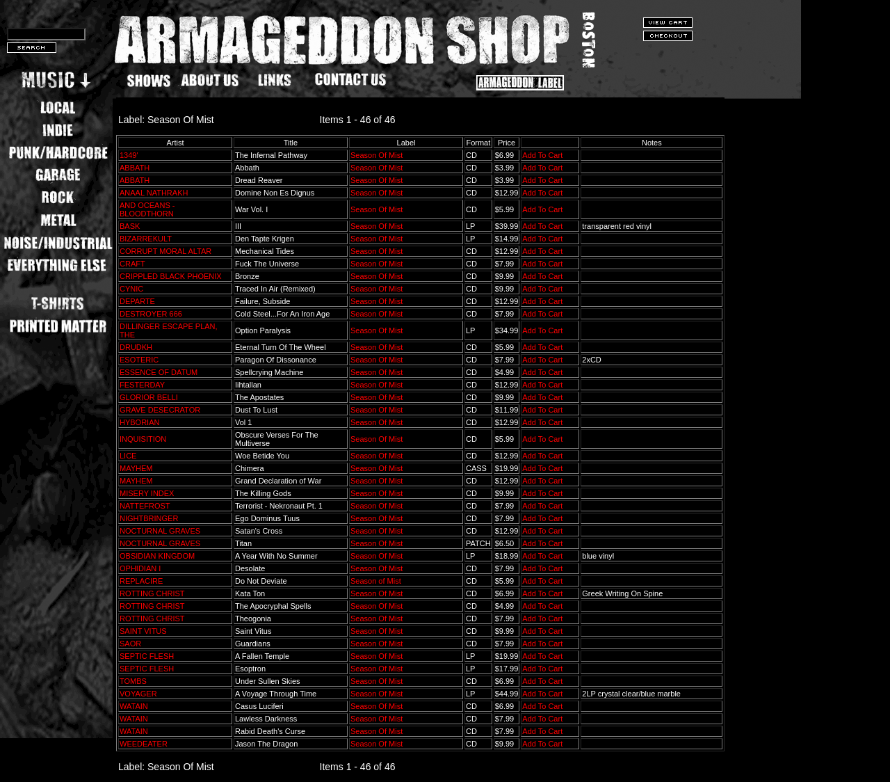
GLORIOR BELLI (149, 397)
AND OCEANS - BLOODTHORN (147, 209)
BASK (130, 226)
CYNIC (131, 289)
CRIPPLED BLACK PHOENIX (171, 276)
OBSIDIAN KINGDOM (157, 556)
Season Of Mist (376, 155)
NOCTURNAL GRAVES (160, 531)
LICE (128, 456)
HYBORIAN (139, 422)
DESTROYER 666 (151, 314)
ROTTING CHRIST (152, 593)
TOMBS (133, 681)
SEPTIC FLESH (147, 656)
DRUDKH (136, 347)
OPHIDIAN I (140, 568)
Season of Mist (375, 581)
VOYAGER (138, 693)
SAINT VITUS (143, 631)
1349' (129, 155)
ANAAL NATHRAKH (154, 193)
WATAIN (134, 706)
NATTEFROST (145, 506)
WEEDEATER (144, 744)
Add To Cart (542, 155)
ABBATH (134, 167)
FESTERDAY (142, 385)
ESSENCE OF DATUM (158, 372)
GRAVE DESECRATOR (160, 410)
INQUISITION (143, 439)
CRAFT (132, 264)
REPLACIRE (141, 581)
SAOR (130, 643)
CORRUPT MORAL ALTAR (165, 251)
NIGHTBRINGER (149, 518)
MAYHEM (136, 468)
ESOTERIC (139, 360)
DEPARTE (137, 301)
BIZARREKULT (146, 238)
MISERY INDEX (147, 493)
